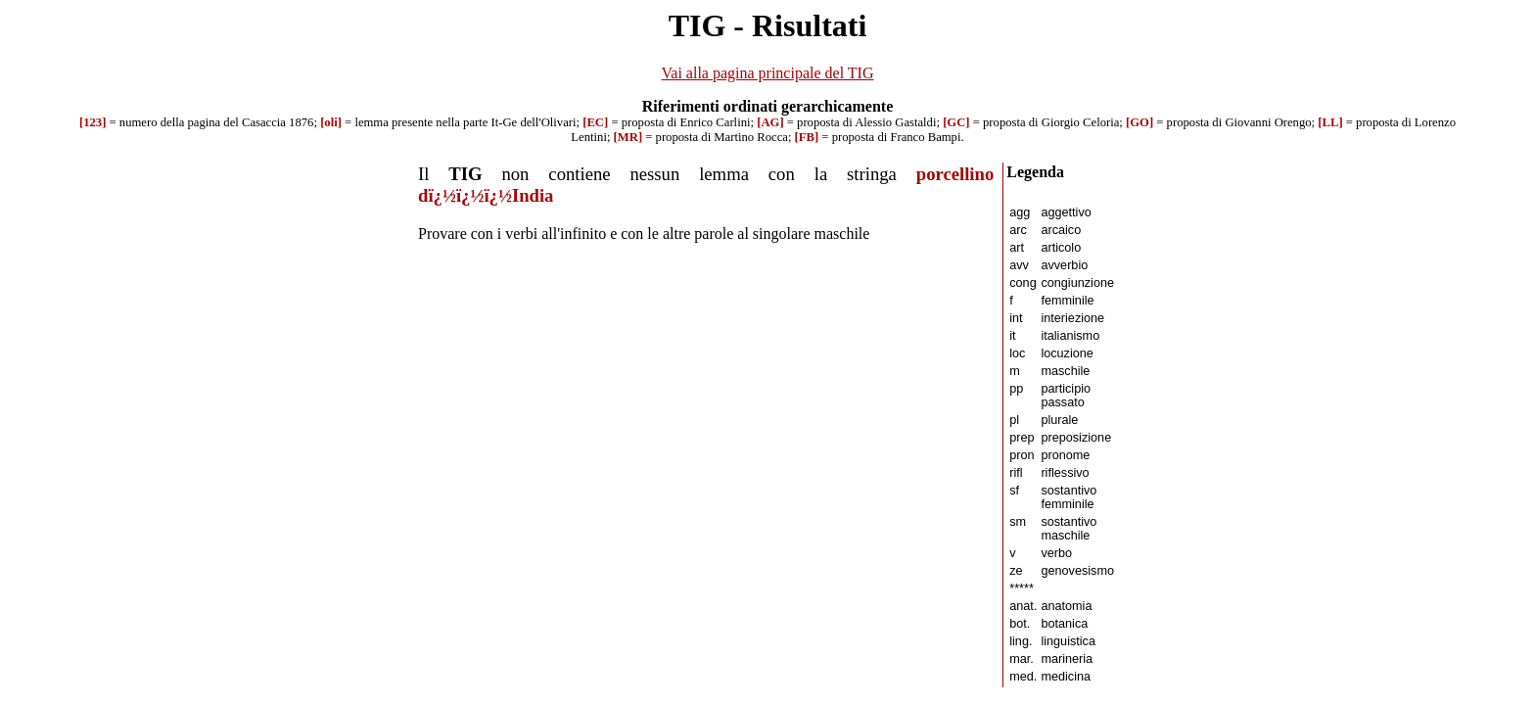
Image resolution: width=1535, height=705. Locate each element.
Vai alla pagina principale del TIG (768, 73)
